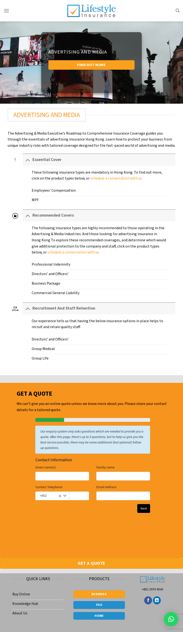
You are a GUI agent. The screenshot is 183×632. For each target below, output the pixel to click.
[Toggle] (27, 160)
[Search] (177, 10)
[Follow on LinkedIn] (157, 600)
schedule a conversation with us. (116, 178)
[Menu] (6, 10)
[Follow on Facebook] (148, 600)
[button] (171, 619)
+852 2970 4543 (152, 589)
